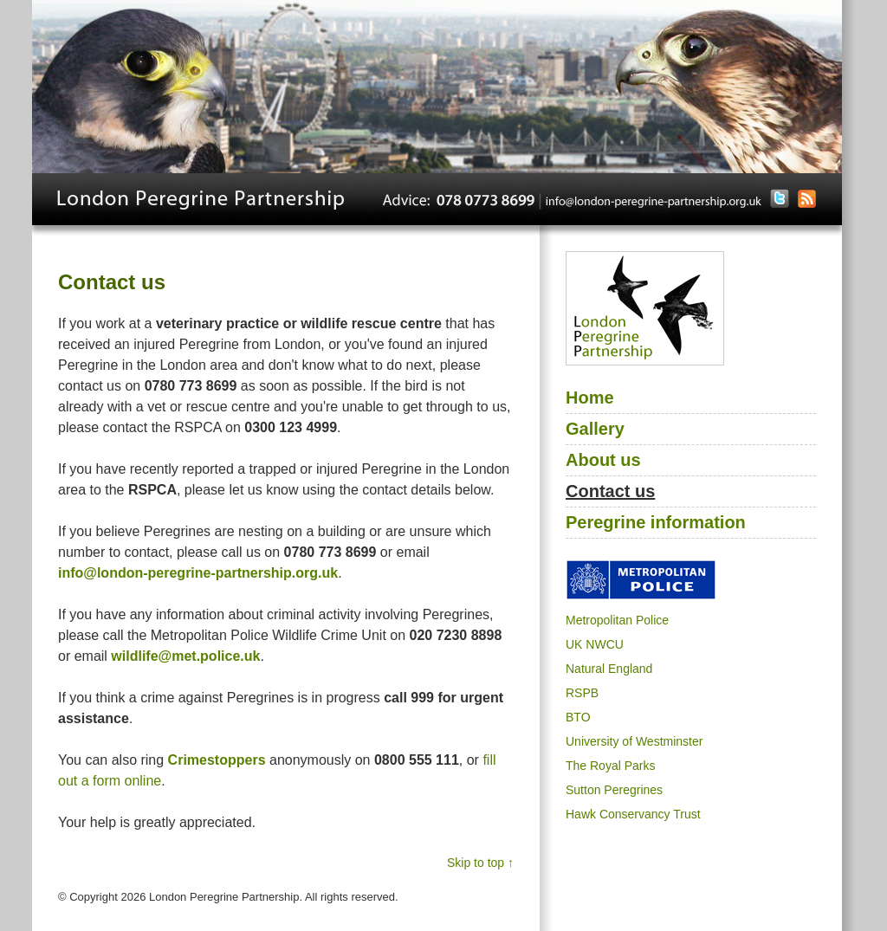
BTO (578, 717)
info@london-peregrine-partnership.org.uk (198, 573)
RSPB (582, 693)
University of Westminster (634, 741)
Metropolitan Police (617, 620)
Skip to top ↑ (480, 863)
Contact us (610, 491)
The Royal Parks (610, 766)
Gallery (595, 428)
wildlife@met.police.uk (185, 656)
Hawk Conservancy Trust (633, 814)
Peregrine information (656, 522)
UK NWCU (595, 644)
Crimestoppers (217, 760)
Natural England (609, 669)
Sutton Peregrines (614, 790)
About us (603, 459)
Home (590, 397)
